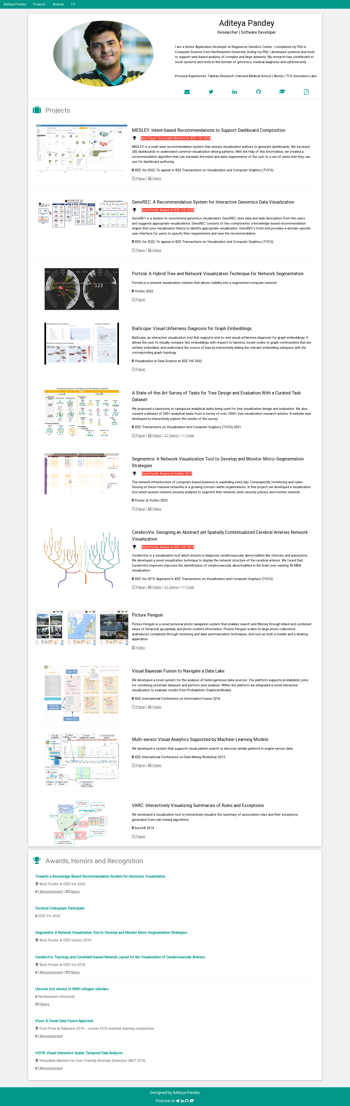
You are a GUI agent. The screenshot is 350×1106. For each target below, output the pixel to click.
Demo (171, 435)
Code (187, 435)
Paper (138, 178)
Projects (39, 4)
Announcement (49, 891)
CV (73, 4)
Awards (58, 4)
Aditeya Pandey (15, 4)
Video (154, 178)
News (73, 891)
